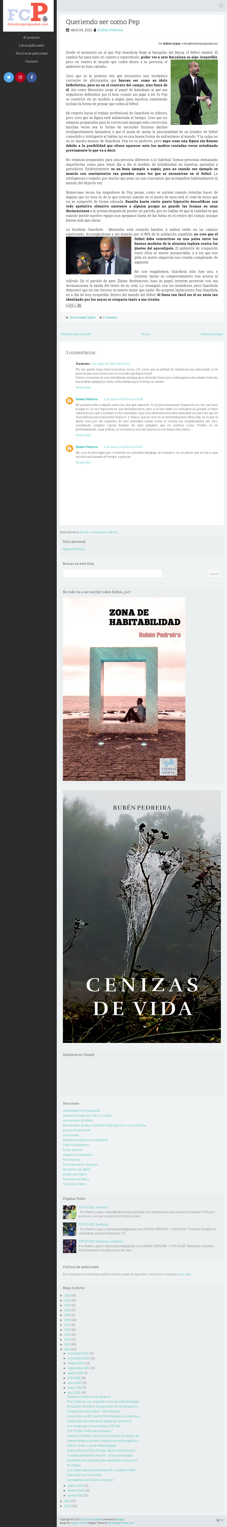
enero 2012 (75, 1495)
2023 (67, 1295)
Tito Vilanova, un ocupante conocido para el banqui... (104, 1401)
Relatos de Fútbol (75, 1174)
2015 (67, 1334)
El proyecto (31, 37)
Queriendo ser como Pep (103, 21)
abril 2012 (74, 1392)
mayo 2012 (75, 1388)
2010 (67, 1506)
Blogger (121, 1519)
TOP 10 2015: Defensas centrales (101, 1241)
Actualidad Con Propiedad (81, 1111)
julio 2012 (74, 1378)
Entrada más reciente (76, 334)
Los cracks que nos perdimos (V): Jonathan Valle (101, 1470)
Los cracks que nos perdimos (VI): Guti (93, 1426)
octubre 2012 (76, 1363)
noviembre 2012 (79, 1358)
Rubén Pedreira (110, 30)
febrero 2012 (76, 1490)
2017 (67, 1325)
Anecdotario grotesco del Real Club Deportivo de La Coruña (104, 1125)
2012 (67, 1349)
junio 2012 (74, 1383)
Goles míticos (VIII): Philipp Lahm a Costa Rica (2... (102, 1450)
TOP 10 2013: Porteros (93, 1224)
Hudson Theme (79, 1522)
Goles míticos (72, 1150)
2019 (67, 1315)
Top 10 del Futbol (74, 1184)
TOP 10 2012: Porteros (93, 1207)
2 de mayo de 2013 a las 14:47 (123, 447)
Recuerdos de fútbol (77, 1169)
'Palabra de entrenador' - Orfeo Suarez (93, 1411)
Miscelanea (71, 1159)
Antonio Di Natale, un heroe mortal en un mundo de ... (104, 1436)
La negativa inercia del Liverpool (90, 1480)
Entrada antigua (212, 334)
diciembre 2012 (78, 1353)
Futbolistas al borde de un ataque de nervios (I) (99, 1421)
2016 (67, 1330)
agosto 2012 (75, 1373)
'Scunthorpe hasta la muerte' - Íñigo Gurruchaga (100, 1455)
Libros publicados (31, 45)
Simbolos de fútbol (76, 1179)
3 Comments (110, 317)
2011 (67, 1501)
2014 (67, 1339)
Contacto (31, 61)
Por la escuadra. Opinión (83, 317)
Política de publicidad (32, 53)
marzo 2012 (75, 1485)
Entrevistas (71, 1135)
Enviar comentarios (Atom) (98, 532)
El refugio (73, 1465)
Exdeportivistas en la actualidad (85, 1140)
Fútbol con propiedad (91, 1519)
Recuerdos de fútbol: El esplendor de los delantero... (103, 1406)
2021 (67, 1305)
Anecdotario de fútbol (78, 1120)
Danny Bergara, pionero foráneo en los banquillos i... (103, 1441)
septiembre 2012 (79, 1368)
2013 (67, 1344)
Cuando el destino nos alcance (89, 1396)
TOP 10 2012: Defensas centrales (89, 1431)
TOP (220, 1520)
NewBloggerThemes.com (121, 1522)
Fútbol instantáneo (76, 1145)
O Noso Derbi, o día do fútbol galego (92, 1445)
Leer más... (185, 1274)
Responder (83, 387)
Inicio (146, 334)
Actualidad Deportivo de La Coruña (87, 1115)
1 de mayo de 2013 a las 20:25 (110, 364)
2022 (67, 1300)
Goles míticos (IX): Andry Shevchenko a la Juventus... (104, 1416)
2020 (67, 1310)
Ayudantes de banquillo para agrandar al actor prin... (103, 1460)
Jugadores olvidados (77, 1155)
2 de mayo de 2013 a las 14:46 (123, 399)
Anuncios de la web (76, 1130)
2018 (67, 1320)
